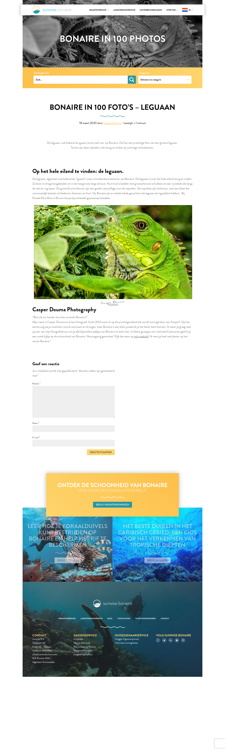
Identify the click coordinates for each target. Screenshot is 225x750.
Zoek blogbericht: (41, 73)
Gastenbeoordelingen (151, 10)
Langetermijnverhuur (124, 10)
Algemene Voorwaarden (43, 662)
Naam (35, 423)
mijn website (141, 336)
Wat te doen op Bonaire (85, 646)
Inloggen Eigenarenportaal (127, 639)
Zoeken (132, 80)
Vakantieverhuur (97, 10)
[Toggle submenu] (108, 10)
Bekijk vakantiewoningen (112, 504)
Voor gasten (123, 618)
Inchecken (78, 639)
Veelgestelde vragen (83, 650)
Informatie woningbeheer (126, 643)
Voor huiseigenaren (145, 618)
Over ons (171, 10)
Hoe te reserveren (82, 643)
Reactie (36, 383)
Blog (110, 618)
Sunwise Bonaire (51, 10)
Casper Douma (112, 123)
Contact (165, 618)
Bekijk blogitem (68, 560)
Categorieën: (144, 73)
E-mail (36, 437)
